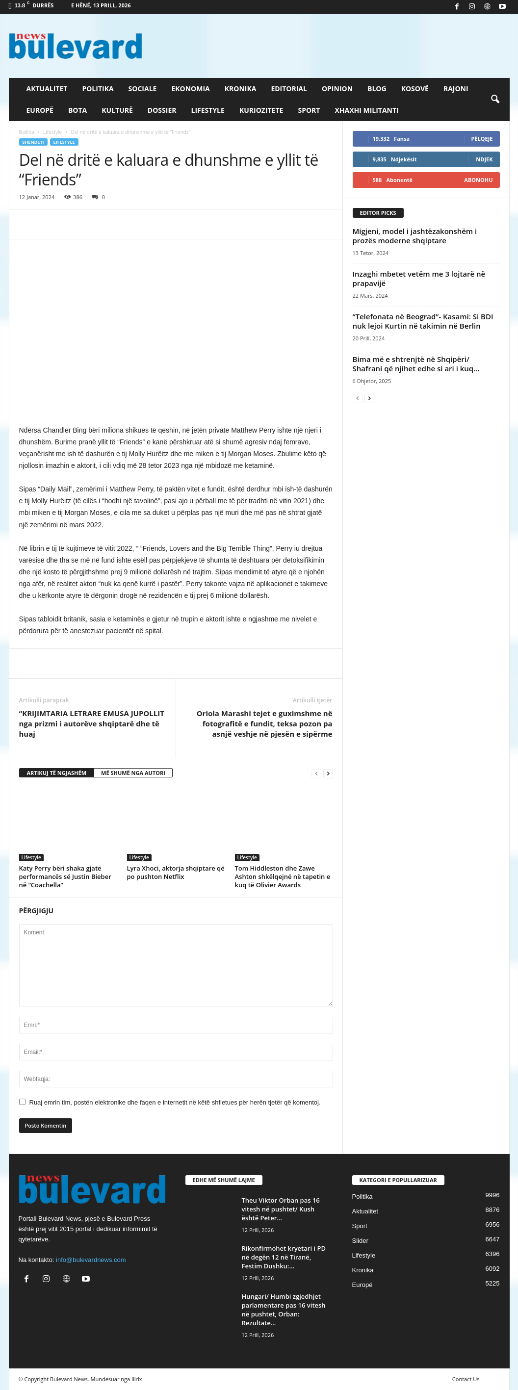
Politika (97, 88)
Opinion (337, 88)
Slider (360, 1240)
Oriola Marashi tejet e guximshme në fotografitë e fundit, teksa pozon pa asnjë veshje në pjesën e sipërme (265, 723)
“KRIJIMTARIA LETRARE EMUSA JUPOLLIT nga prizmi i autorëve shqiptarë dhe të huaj (91, 723)
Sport (309, 110)
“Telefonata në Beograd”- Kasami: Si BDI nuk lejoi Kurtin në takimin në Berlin (423, 321)
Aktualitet (47, 88)
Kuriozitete (261, 110)
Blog (377, 88)
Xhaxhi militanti (366, 110)
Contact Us (466, 1379)
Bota (77, 110)
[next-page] (328, 773)
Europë (39, 110)
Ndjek (484, 159)
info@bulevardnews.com (91, 1259)
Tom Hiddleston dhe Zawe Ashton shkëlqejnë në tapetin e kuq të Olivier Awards (283, 876)
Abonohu (478, 179)
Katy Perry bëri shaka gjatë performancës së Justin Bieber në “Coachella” (65, 876)
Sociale (143, 88)
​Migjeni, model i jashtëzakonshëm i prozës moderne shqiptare (415, 235)
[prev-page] (316, 773)
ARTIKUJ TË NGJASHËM (57, 772)
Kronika (241, 88)
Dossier (162, 110)
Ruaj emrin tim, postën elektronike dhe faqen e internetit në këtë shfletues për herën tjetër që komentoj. (175, 1102)
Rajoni (455, 88)
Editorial (289, 88)
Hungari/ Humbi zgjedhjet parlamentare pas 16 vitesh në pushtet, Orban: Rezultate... (284, 1309)
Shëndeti (33, 142)
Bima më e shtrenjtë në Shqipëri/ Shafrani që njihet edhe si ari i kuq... (416, 363)
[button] (495, 99)
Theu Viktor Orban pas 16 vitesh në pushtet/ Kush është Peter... (281, 1209)
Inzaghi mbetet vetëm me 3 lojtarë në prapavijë (419, 278)
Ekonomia (190, 88)
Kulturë (117, 110)
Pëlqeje (482, 138)
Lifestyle (208, 110)
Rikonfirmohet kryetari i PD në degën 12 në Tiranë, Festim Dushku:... (284, 1257)
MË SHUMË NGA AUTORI (133, 772)
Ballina (26, 132)
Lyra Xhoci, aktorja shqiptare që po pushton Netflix (176, 872)
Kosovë (415, 88)
